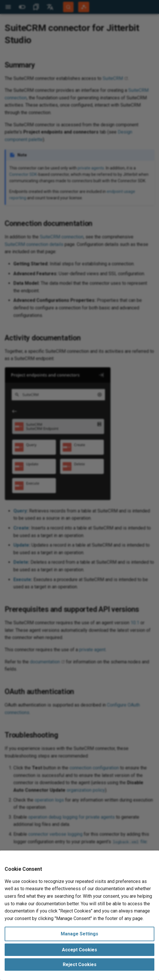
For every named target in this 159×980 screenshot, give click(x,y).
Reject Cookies (80, 964)
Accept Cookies (79, 949)
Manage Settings (79, 934)
